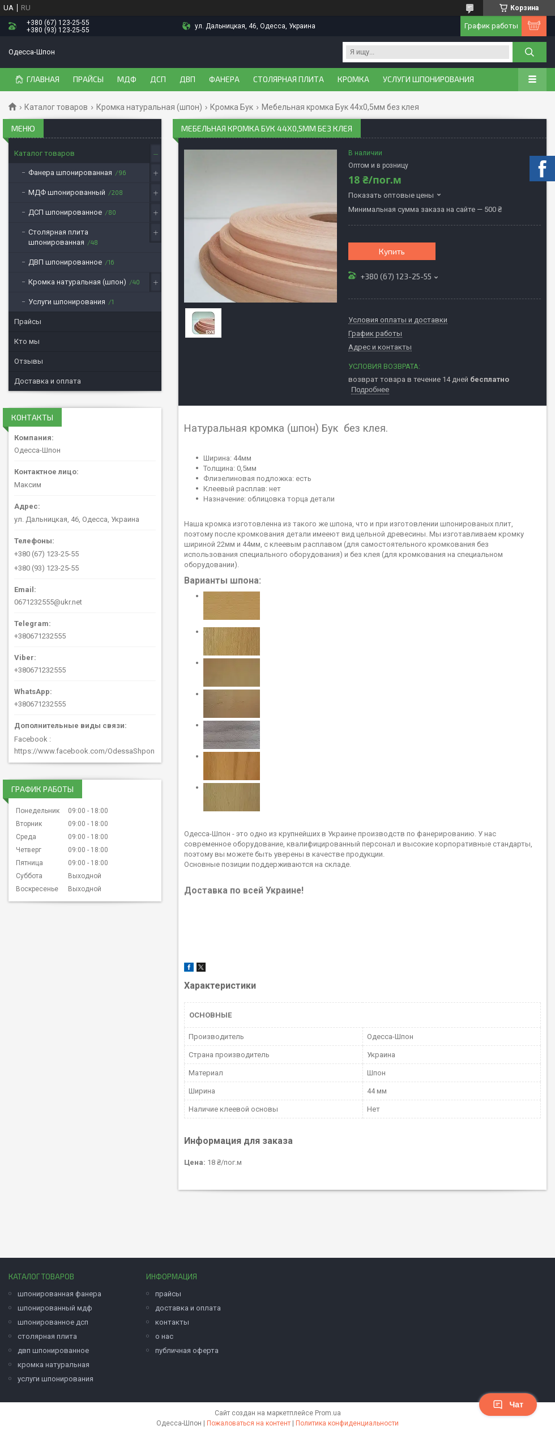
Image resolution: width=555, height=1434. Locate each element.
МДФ (126, 79)
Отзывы (28, 361)
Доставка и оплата (47, 381)
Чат (508, 1404)
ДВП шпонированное (65, 262)
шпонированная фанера (59, 1294)
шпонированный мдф (55, 1308)
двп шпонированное (53, 1350)
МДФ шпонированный (66, 192)
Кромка (353, 79)
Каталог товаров (56, 107)
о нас (164, 1336)
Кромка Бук (231, 107)
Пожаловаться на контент (249, 1423)
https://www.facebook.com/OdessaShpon (84, 751)
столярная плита (47, 1336)
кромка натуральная (53, 1364)
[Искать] (530, 52)
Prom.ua (328, 1413)
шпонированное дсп (53, 1322)
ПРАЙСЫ (88, 79)
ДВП (187, 79)
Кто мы (27, 341)
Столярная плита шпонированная (58, 237)
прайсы (168, 1294)
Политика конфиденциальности (347, 1423)
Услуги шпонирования (428, 79)
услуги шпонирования (55, 1379)
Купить (392, 251)
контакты (172, 1322)
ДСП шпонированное (65, 212)
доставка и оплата (188, 1308)
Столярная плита (288, 79)
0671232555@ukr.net (48, 602)
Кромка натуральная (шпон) (149, 107)
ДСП (158, 79)
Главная (43, 79)
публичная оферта (187, 1350)
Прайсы (27, 321)
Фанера (224, 79)
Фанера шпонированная (70, 172)
